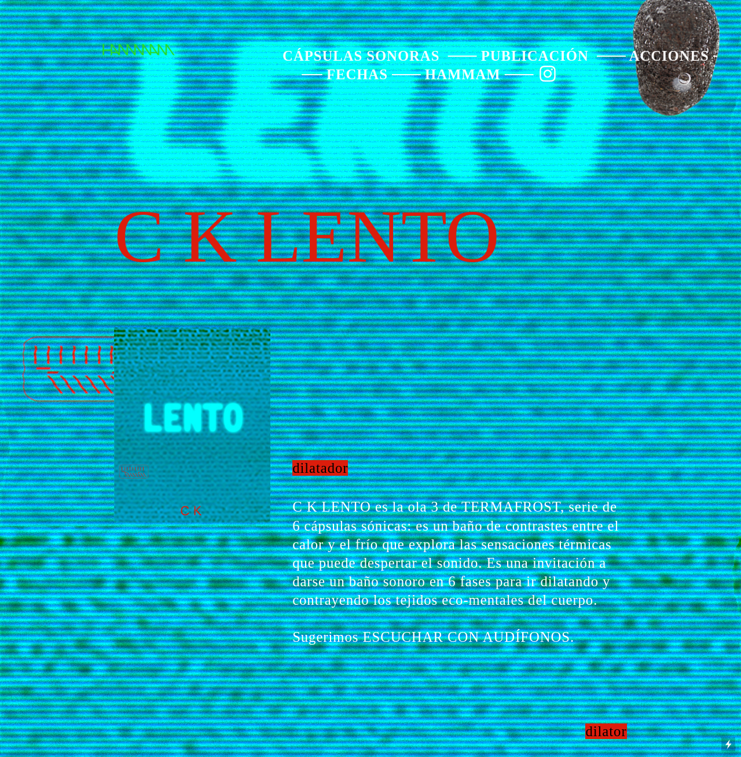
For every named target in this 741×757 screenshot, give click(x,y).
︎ (548, 74)
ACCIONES (669, 56)
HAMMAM (463, 74)
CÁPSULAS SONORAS (361, 56)
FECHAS (357, 74)
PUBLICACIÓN (535, 56)
